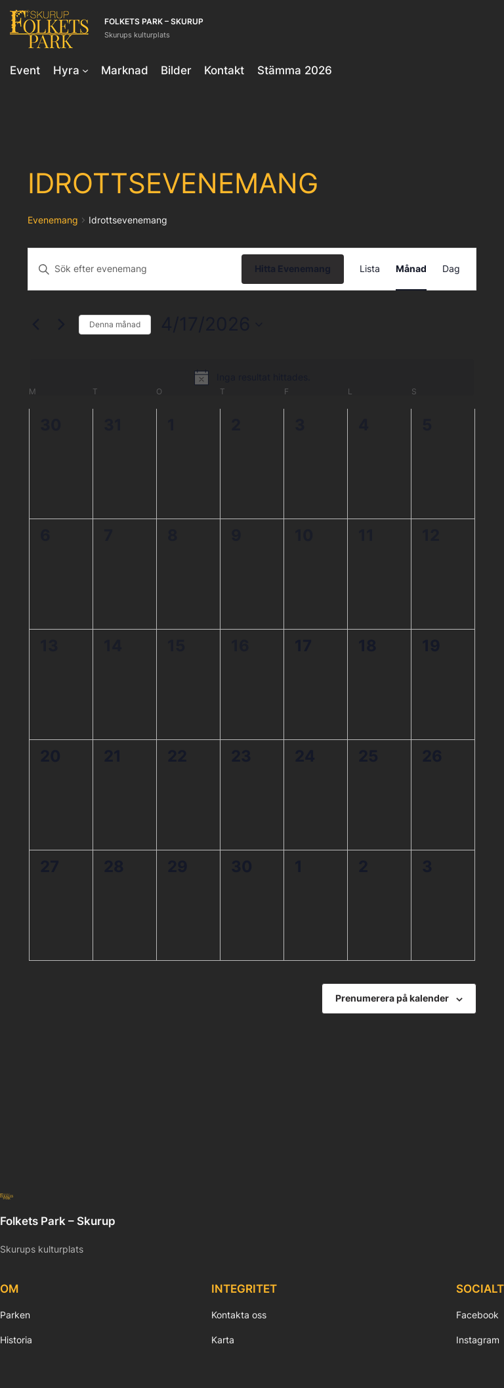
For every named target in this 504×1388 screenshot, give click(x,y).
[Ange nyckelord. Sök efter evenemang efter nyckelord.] (135, 269)
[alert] (252, 377)
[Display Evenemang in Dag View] (451, 269)
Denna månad (114, 324)
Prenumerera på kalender (392, 998)
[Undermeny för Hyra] (85, 70)
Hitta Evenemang (293, 268)
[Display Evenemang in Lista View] (370, 269)
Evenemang (53, 219)
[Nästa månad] (61, 325)
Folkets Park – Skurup (153, 21)
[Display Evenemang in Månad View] (411, 269)
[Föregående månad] (35, 325)
